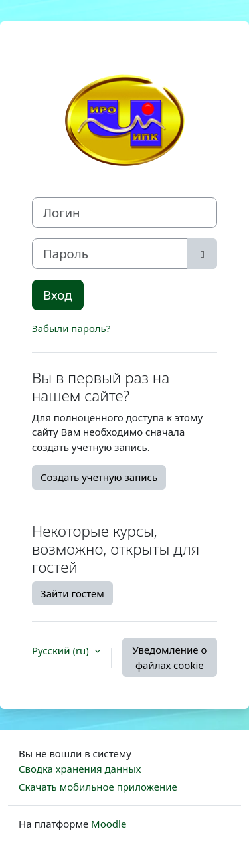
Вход (57, 294)
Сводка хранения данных (80, 768)
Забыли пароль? (71, 328)
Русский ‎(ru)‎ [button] (62, 650)
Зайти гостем (72, 593)
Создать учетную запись (99, 477)
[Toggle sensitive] (202, 253)
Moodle (108, 823)
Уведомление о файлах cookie (169, 657)
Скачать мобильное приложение (98, 786)
